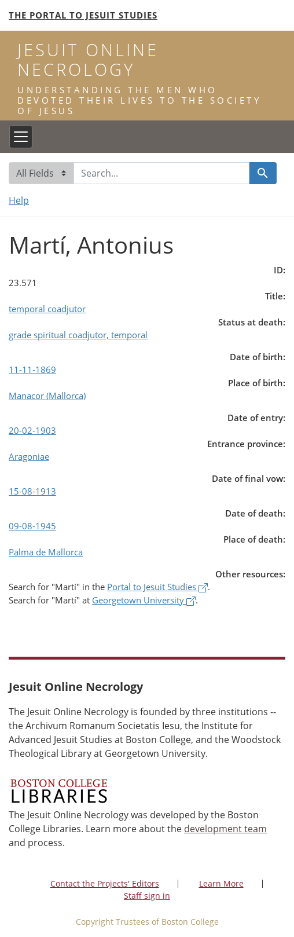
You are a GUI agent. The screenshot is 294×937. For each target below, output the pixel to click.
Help (19, 200)
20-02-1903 (32, 430)
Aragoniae (29, 456)
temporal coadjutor (47, 308)
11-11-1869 (32, 369)
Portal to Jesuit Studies (157, 586)
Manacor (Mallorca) (47, 395)
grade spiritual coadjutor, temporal (78, 335)
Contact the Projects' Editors (104, 883)
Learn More (221, 883)
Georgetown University (144, 600)
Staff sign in (147, 895)
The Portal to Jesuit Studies (83, 15)
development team (225, 828)
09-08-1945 (32, 526)
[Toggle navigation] (20, 136)
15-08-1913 (32, 491)
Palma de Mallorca (46, 552)
